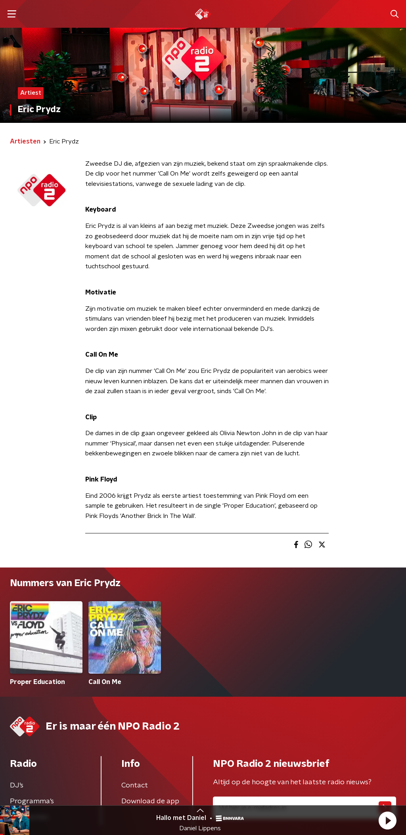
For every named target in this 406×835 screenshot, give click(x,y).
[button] (387, 820)
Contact (134, 785)
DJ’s (16, 785)
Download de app (150, 801)
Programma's (32, 801)
